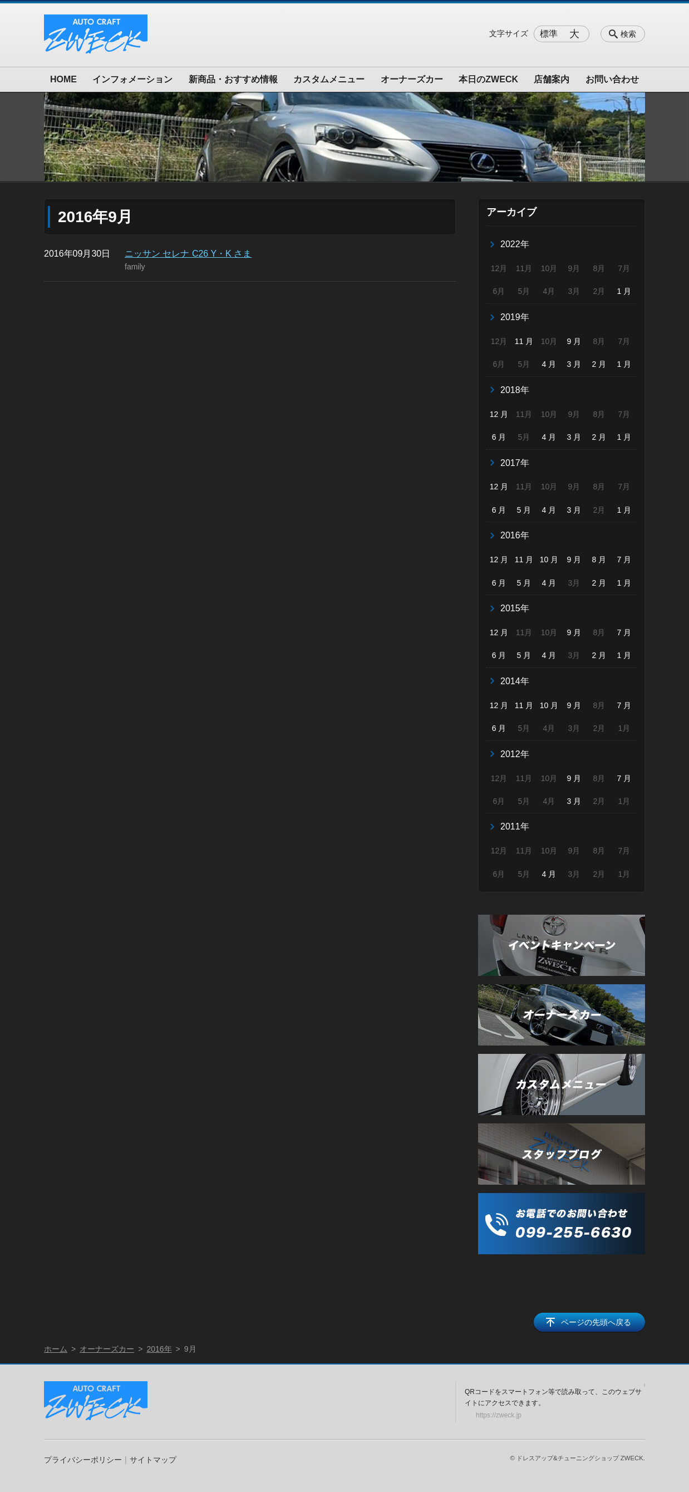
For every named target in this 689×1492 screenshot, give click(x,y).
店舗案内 (551, 79)
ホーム (55, 1348)
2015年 (514, 608)
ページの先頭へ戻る (596, 1322)
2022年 (514, 244)
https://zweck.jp (498, 1415)
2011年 (514, 826)
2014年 (514, 681)
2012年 (514, 754)
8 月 (599, 559)
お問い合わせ (612, 79)
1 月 (624, 291)
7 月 (624, 559)
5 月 (524, 509)
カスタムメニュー (329, 79)
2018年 (514, 390)
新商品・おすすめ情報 (233, 79)
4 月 (549, 364)
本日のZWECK (488, 79)
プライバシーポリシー (83, 1459)
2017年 (514, 463)
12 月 (499, 414)
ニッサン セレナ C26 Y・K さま (188, 253)
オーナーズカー (412, 79)
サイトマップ (153, 1459)
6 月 (499, 437)
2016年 (514, 535)
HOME (63, 79)
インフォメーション (132, 79)
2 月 (599, 364)
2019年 (514, 317)
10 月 (549, 559)
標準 (549, 33)
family (135, 266)
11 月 (524, 341)
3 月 (574, 364)
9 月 (574, 341)
